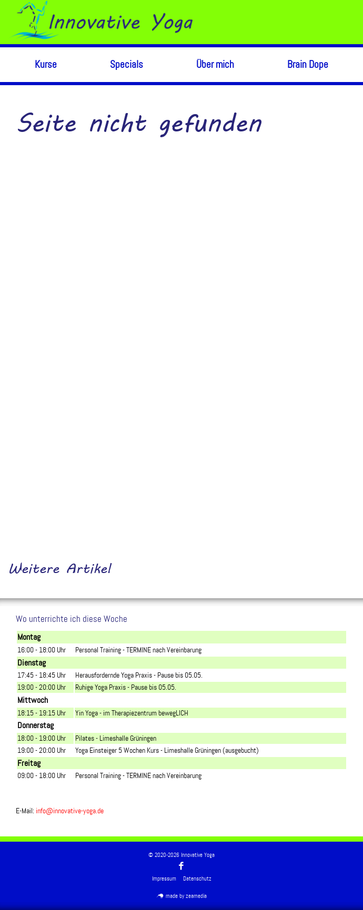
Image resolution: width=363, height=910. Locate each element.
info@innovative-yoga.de (70, 810)
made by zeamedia (181, 896)
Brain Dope (307, 64)
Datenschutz (197, 879)
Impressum (164, 879)
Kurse (46, 64)
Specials (126, 64)
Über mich (215, 64)
